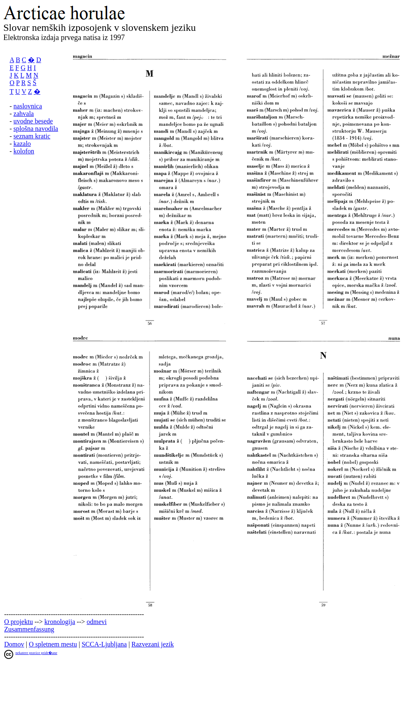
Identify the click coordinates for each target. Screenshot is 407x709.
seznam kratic (31, 136)
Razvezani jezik (153, 644)
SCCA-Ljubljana (104, 644)
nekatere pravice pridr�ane (36, 653)
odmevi (97, 621)
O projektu (18, 621)
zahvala (23, 113)
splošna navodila (35, 128)
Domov (14, 644)
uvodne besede (33, 121)
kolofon (23, 151)
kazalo (22, 143)
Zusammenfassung (29, 629)
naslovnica (27, 106)
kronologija (60, 621)
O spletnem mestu (53, 644)
